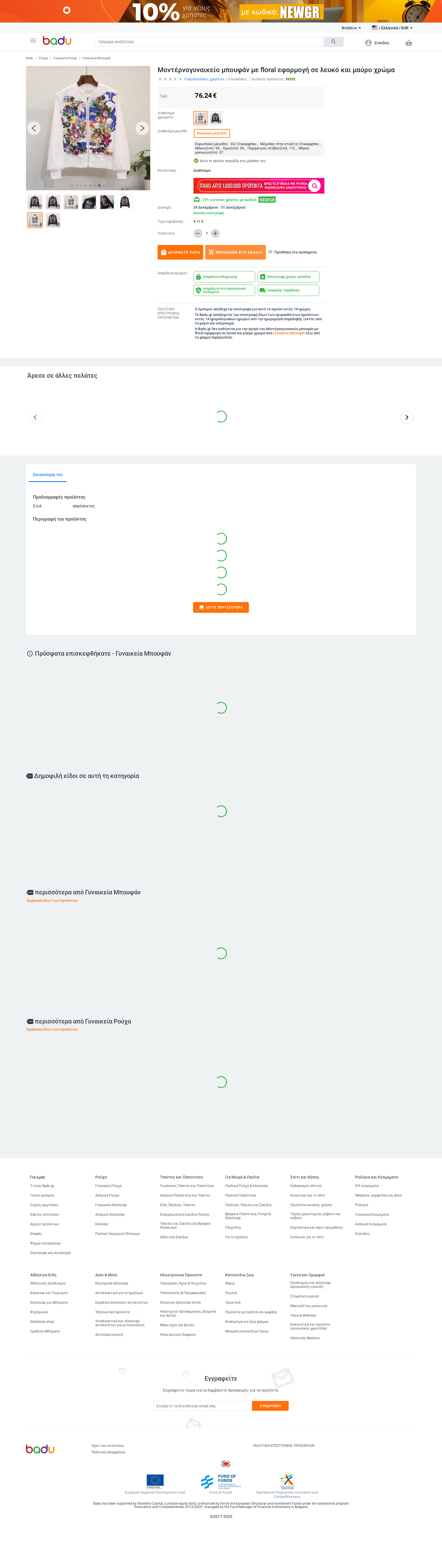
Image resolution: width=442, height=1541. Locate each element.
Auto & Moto (106, 1275)
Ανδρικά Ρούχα (107, 1195)
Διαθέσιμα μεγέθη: (173, 131)
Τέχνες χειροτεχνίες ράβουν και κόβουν (315, 1216)
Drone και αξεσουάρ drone (180, 1303)
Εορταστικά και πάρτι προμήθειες (316, 1228)
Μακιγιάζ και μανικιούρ (308, 1306)
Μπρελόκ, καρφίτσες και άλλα (378, 1195)
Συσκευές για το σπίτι (307, 1237)
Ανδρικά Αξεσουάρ (110, 1215)
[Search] (210, 42)
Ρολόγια (361, 1205)
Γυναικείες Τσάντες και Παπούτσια (187, 1186)
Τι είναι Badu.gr (42, 1186)
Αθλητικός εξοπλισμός (48, 1283)
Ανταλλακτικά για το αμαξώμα (119, 1293)
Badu (29, 58)
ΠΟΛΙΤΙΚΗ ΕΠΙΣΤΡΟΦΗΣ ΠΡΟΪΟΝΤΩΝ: (168, 313)
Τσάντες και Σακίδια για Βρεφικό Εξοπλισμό (185, 1226)
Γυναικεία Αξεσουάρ (111, 1205)
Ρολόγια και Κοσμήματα (376, 1177)
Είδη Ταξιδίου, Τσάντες (177, 1205)
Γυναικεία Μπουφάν (97, 58)
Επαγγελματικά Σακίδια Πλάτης (184, 1215)
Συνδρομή (270, 1406)
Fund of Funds (220, 1492)
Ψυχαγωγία (39, 1312)
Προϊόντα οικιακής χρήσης (311, 1205)
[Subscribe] (202, 1406)
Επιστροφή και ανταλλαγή (50, 1253)
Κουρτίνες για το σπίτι (307, 1195)
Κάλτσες (101, 1224)
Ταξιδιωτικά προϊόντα (112, 1312)
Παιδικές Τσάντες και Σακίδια (248, 1205)
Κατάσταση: (167, 171)
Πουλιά (231, 1293)
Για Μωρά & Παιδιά (242, 1177)
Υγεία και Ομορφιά (307, 1275)
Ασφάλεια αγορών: (173, 273)
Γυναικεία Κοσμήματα (372, 1215)
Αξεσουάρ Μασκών (305, 1338)
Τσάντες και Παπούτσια (181, 1177)
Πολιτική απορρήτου (108, 1452)
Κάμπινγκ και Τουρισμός (49, 1293)
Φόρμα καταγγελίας (45, 1243)
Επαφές (36, 1234)
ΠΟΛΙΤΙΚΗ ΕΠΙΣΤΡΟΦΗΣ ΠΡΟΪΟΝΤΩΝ (283, 1445)
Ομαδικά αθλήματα (45, 1331)
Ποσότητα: (166, 233)
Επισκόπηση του (48, 474)
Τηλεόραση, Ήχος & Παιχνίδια (183, 1283)
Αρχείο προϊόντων (44, 1224)
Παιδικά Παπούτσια (240, 1195)
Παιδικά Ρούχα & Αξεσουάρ (246, 1186)
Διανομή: (165, 207)
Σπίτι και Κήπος (304, 1177)
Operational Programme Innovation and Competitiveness (287, 1495)
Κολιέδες (362, 1234)
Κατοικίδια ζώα (239, 1275)
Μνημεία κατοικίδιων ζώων (247, 1331)
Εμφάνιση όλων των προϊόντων (52, 900)
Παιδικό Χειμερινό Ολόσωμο (117, 1234)
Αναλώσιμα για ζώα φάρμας (247, 1322)
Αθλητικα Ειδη (43, 1275)
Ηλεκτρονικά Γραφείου (178, 1335)
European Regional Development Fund (155, 1492)
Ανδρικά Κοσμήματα (371, 1224)
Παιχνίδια (233, 1228)
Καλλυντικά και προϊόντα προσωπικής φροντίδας (310, 1326)
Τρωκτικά (232, 1303)
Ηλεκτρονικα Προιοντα (181, 1275)
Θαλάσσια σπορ (42, 1322)
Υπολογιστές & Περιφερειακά (182, 1293)
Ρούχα (43, 58)
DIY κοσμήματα (367, 1186)
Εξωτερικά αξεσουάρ (111, 1283)
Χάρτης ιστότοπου (44, 1215)
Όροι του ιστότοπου (108, 1445)
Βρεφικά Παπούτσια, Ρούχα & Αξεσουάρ (248, 1216)
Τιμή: (164, 96)
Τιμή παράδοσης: (171, 222)
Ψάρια (230, 1283)
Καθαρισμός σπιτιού (306, 1186)
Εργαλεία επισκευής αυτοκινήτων (121, 1303)
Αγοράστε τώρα (180, 252)
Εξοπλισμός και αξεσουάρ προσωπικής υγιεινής (310, 1285)
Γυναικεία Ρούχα (65, 58)
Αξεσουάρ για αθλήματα (49, 1303)
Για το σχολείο (236, 1237)
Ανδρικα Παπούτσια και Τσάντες (185, 1195)
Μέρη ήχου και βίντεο (177, 1325)
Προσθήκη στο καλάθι (235, 252)
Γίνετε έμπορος (42, 1195)
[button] (33, 40)
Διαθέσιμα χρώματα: (166, 115)
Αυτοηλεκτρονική (109, 1335)
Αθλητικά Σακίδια (174, 1237)
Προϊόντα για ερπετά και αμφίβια (251, 1312)
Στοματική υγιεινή (304, 1296)
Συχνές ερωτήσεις (44, 1205)
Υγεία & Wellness (303, 1315)
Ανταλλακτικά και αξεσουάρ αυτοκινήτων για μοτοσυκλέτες (120, 1323)
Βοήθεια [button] (351, 28)
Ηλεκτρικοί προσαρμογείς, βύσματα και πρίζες (188, 1313)
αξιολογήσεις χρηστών (204, 79)
